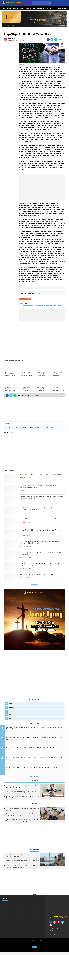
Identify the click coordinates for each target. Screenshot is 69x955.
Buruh (19, 905)
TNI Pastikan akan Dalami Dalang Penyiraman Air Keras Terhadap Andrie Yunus (22, 797)
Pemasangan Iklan (54, 936)
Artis (3, 903)
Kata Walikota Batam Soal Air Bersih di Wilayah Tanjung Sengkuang (42, 476)
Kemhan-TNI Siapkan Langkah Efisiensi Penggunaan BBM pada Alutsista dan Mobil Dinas (21, 792)
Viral (10, 718)
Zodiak (50, 914)
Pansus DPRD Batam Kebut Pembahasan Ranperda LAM (39, 521)
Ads (34, 947)
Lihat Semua (34, 585)
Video (10, 715)
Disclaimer (52, 931)
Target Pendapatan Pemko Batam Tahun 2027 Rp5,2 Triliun (41, 576)
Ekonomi (21, 299)
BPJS (18, 903)
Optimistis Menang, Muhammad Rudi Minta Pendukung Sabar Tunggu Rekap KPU (22, 815)
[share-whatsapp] (55, 39)
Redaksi (63, 929)
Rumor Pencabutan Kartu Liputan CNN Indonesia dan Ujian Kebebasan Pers (21, 856)
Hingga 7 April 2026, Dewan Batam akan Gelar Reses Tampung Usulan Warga (41, 532)
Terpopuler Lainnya (34, 777)
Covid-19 (11, 711)
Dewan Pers (5, 908)
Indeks (9, 8)
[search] (41, 3)
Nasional (28, 8)
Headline (15, 8)
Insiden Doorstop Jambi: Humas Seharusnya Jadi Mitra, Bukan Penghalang (22, 861)
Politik (10, 704)
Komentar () (62, 39)
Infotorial (36, 910)
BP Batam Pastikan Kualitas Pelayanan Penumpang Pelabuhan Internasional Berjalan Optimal (41, 544)
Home (4, 8)
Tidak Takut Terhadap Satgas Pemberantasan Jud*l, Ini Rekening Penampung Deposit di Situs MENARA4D (35, 729)
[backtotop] (34, 895)
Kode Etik (57, 929)
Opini (49, 912)
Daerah (22, 8)
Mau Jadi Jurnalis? (54, 938)
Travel (19, 914)
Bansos (35, 903)
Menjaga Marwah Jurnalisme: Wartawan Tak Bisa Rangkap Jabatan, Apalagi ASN (20, 866)
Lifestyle (48, 8)
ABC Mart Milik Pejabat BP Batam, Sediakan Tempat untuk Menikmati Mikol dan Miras (40, 487)
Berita (50, 903)
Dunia (18, 908)
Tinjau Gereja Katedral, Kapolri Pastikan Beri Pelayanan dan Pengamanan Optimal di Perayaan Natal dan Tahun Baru (42, 306)
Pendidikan (12, 707)
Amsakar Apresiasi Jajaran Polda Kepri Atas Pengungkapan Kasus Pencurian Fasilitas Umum (40, 500)
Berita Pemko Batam (38, 8)
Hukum (54, 8)
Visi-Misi (52, 929)
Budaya (4, 905)
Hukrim (4, 910)
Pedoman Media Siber (55, 934)
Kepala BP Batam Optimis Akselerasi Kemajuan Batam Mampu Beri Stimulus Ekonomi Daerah (42, 510)
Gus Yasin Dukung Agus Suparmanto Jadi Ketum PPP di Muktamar (22, 810)
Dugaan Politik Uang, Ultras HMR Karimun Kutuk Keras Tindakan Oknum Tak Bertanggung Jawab (22, 820)
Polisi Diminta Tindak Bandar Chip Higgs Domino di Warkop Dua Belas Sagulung (39, 554)
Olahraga (35, 912)
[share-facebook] (48, 39)
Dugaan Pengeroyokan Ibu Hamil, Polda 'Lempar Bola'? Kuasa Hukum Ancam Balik (42, 565)
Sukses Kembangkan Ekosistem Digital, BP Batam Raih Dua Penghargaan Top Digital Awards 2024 (33, 739)
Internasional (52, 910)
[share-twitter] (51, 39)
